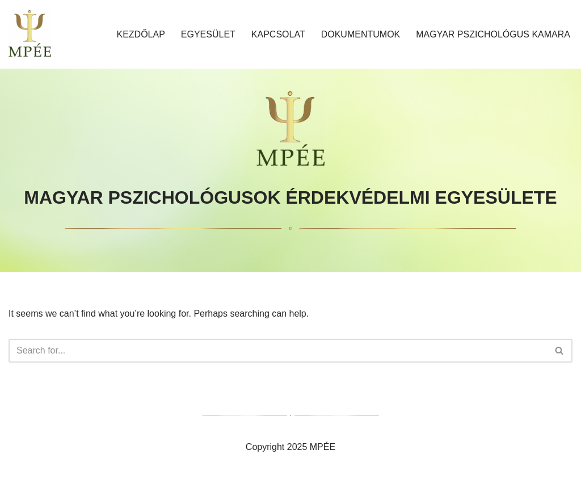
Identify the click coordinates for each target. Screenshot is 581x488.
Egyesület (208, 34)
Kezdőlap (140, 34)
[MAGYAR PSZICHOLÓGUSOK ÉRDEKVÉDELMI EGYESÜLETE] (30, 34)
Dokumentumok (361, 34)
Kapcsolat (278, 34)
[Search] (278, 351)
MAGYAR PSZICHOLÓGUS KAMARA (493, 34)
